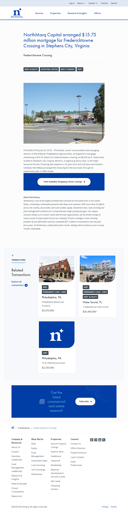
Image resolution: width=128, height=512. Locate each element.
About (79, 3)
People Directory (78, 453)
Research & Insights (77, 13)
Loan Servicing (38, 465)
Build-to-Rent (57, 452)
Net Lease (55, 481)
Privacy (105, 507)
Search (113, 3)
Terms (113, 507)
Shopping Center (49, 69)
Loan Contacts (77, 457)
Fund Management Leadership (18, 468)
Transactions (24, 428)
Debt (80, 69)
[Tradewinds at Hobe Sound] (97, 286)
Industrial (55, 461)
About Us (16, 447)
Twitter (103, 440)
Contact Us (76, 444)
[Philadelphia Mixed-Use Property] (57, 285)
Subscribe (84, 401)
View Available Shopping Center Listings (62, 181)
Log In (71, 3)
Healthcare (56, 456)
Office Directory (78, 448)
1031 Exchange (38, 470)
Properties (56, 13)
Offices (97, 13)
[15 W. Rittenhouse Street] (57, 347)
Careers (91, 3)
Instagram (95, 440)
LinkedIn (99, 440)
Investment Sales (39, 461)
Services (40, 13)
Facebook (91, 440)
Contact (104, 3)
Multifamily (56, 465)
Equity (34, 448)
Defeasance (36, 474)
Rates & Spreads (19, 484)
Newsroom (17, 496)
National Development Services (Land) (58, 473)
